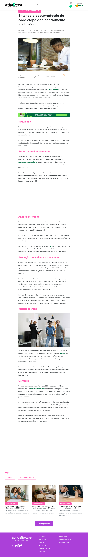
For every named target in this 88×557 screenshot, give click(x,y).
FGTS (51, 246)
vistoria (62, 353)
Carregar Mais (44, 524)
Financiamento (27, 478)
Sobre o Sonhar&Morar (65, 539)
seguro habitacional (37, 389)
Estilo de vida (45, 4)
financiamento (54, 89)
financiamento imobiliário (27, 162)
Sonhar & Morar (13, 4)
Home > (23, 11)
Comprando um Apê (57, 4)
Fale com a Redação (64, 542)
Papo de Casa (27, 4)
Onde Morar (27, 6)
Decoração (36, 4)
